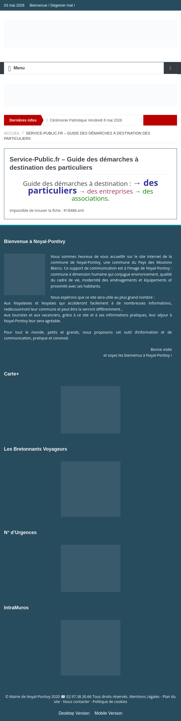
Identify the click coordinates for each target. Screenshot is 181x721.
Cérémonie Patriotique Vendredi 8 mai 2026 (86, 120)
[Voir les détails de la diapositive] (90, 95)
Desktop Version (74, 713)
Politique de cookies (110, 701)
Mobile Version (108, 713)
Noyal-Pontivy (38, 696)
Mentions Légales (144, 696)
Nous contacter (76, 701)
